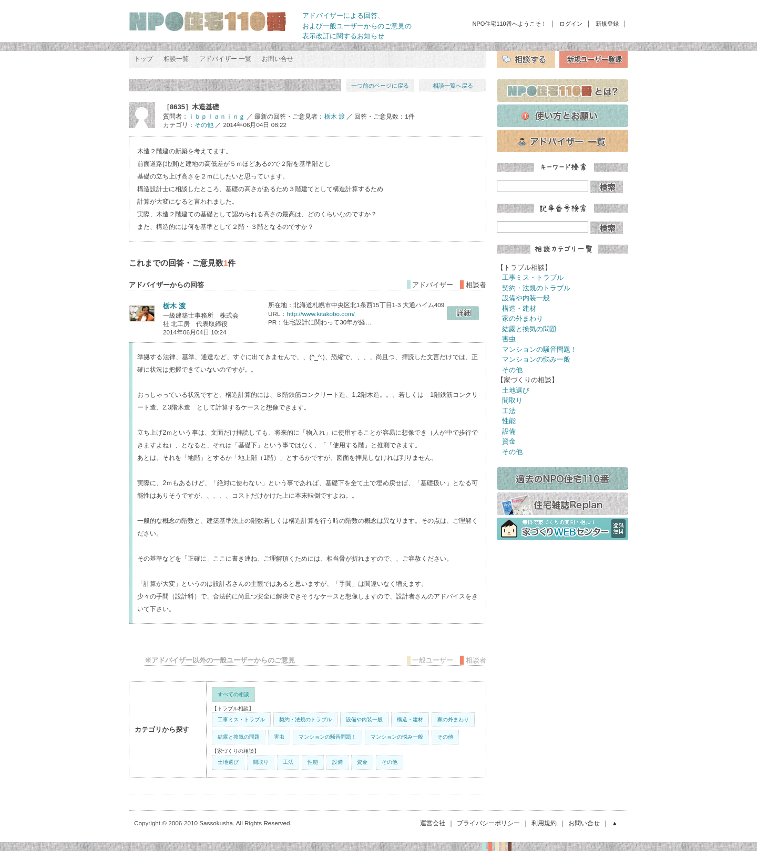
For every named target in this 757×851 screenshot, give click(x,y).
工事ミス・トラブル (241, 719)
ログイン (570, 23)
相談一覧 (176, 58)
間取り (261, 762)
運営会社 (432, 823)
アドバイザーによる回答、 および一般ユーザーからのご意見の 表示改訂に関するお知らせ (357, 26)
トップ (143, 58)
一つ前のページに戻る (380, 85)
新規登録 (607, 23)
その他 (204, 124)
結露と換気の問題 (239, 737)
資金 (362, 762)
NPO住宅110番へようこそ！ (510, 23)
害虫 (279, 737)
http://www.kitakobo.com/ (320, 313)
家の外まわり (453, 719)
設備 (337, 762)
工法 (288, 762)
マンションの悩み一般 (397, 737)
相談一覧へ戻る (453, 85)
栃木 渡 (334, 116)
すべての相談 (233, 694)
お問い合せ (277, 58)
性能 (313, 762)
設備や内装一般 (364, 719)
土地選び (228, 762)
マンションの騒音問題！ (327, 737)
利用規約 (544, 823)
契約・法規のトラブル (305, 719)
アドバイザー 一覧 (225, 58)
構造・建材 (410, 719)
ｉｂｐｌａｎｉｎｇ (216, 116)
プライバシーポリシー (488, 823)
